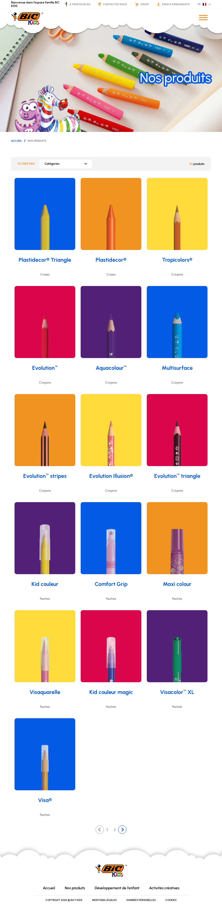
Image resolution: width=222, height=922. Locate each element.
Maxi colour (177, 584)
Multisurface (177, 368)
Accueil (16, 140)
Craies (44, 274)
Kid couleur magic (111, 692)
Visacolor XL (177, 692)
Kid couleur (44, 584)
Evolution (45, 368)
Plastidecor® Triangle (45, 259)
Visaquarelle (44, 692)
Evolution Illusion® (111, 476)
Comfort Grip (111, 584)
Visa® (45, 800)
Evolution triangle (177, 476)
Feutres (45, 599)
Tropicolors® (177, 259)
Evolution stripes (45, 476)
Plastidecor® (111, 259)
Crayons (177, 274)
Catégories (52, 164)
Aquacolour (111, 368)
